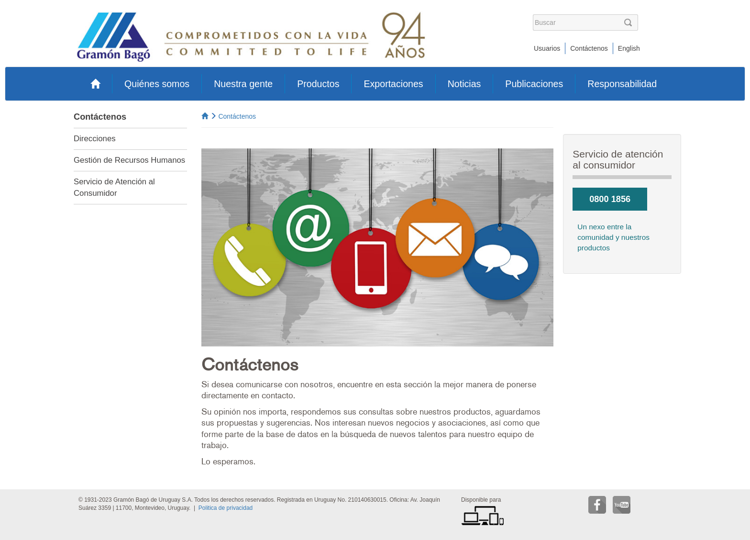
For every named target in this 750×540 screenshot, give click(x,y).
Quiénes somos (156, 84)
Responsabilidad (622, 84)
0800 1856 (609, 199)
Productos (318, 84)
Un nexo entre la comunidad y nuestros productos (613, 237)
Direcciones (95, 138)
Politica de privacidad (226, 508)
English (629, 48)
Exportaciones (393, 84)
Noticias (464, 84)
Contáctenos (589, 48)
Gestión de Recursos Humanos (129, 160)
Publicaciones (534, 84)
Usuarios (547, 48)
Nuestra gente (243, 84)
